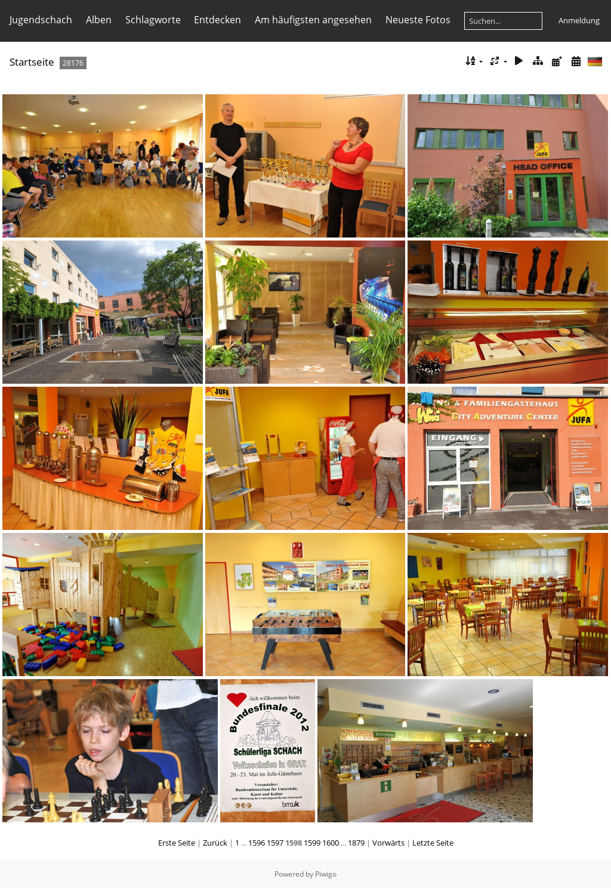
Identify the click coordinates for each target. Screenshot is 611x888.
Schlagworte (153, 19)
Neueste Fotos (417, 19)
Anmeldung (579, 20)
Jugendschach (41, 19)
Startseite (32, 62)
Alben (99, 19)
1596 (256, 842)
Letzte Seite (432, 842)
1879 (356, 842)
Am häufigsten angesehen (313, 19)
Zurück (215, 842)
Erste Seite (176, 842)
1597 (275, 842)
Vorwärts (388, 842)
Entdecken (217, 19)
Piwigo (326, 874)
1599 (312, 842)
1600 (330, 842)
